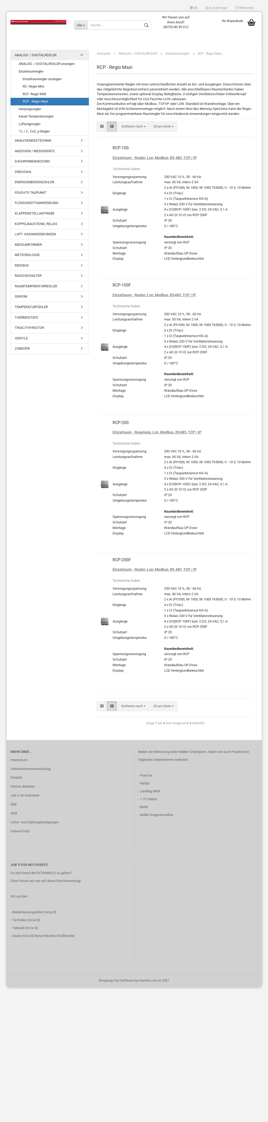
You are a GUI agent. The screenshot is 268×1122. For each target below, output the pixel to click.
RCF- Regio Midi (34, 97)
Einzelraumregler (31, 74)
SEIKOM (21, 299)
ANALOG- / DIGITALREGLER (36, 58)
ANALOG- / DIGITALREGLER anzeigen (47, 67)
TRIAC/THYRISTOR (29, 330)
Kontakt (16, 780)
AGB (14, 816)
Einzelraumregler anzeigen (42, 82)
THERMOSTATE (26, 320)
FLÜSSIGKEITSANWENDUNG (36, 206)
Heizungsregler (30, 112)
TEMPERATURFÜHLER (31, 310)
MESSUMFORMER (28, 247)
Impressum (19, 762)
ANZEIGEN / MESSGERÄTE (35, 154)
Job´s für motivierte (25, 798)
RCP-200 (121, 425)
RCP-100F (122, 287)
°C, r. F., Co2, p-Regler (34, 134)
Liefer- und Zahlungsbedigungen (35, 825)
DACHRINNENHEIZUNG (32, 164)
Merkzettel (244, 8)
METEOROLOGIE (27, 257)
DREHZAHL (23, 174)
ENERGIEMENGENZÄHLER (34, 185)
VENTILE (21, 341)
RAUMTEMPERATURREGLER (36, 289)
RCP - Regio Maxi (35, 104)
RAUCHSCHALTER (28, 278)
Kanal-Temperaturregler (36, 119)
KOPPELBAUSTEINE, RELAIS (36, 226)
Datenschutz (20, 834)
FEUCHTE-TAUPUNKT (31, 195)
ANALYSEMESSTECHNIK (33, 143)
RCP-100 (121, 150)
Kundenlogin (216, 8)
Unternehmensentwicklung (30, 771)
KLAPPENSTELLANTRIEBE (34, 216)
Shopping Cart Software (116, 983)
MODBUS (22, 268)
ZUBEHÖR (22, 351)
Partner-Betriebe (23, 789)
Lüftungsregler (30, 127)
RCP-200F (122, 562)
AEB (14, 807)
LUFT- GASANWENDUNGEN (35, 237)
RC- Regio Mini (33, 89)
